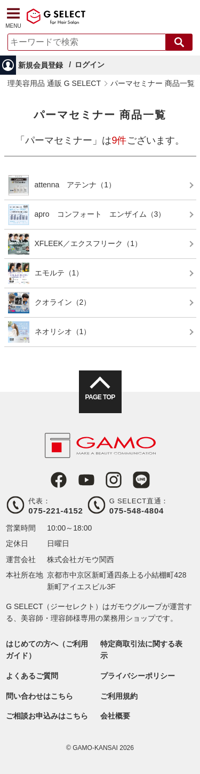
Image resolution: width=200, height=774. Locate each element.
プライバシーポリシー (137, 676)
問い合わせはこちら (39, 696)
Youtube (86, 479)
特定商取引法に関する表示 (141, 649)
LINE (141, 479)
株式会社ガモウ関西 (80, 559)
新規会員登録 (40, 65)
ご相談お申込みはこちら (47, 716)
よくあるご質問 (32, 676)
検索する (179, 42)
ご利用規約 (119, 696)
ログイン (90, 64)
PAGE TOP (100, 397)
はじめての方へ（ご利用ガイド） (47, 649)
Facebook (58, 479)
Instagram (113, 479)
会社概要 (115, 716)
